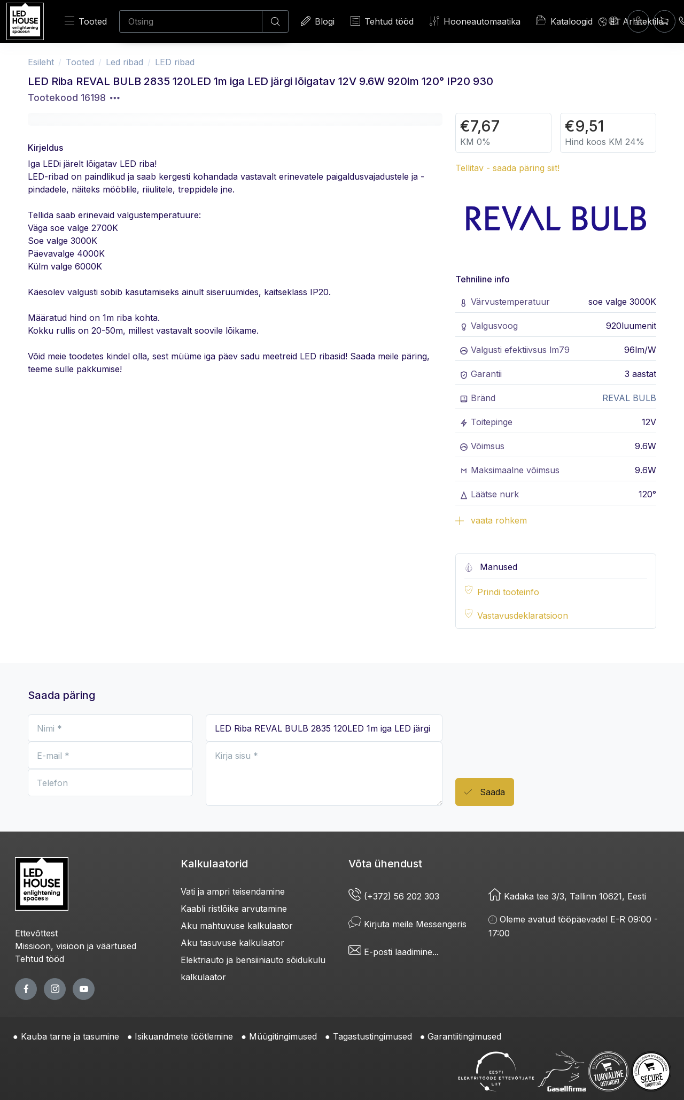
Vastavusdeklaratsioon (522, 615)
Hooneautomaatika (475, 21)
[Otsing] (190, 21)
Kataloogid (565, 20)
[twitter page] (55, 989)
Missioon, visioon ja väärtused (75, 946)
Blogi (318, 21)
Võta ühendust (385, 863)
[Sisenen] (638, 21)
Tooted (86, 21)
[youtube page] (84, 989)
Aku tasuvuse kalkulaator (232, 942)
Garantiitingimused (464, 1036)
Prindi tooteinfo (508, 592)
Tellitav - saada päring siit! (507, 168)
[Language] (609, 21)
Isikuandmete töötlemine (184, 1036)
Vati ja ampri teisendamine (233, 891)
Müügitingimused (283, 1036)
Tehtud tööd (382, 21)
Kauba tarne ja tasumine (70, 1036)
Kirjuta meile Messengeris (407, 924)
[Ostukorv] (664, 21)
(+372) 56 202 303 (393, 896)
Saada (484, 792)
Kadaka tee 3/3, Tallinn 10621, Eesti (567, 896)
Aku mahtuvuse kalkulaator (237, 925)
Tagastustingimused (372, 1036)
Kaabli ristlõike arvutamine (234, 908)
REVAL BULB (629, 398)
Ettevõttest (36, 933)
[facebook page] (26, 989)
